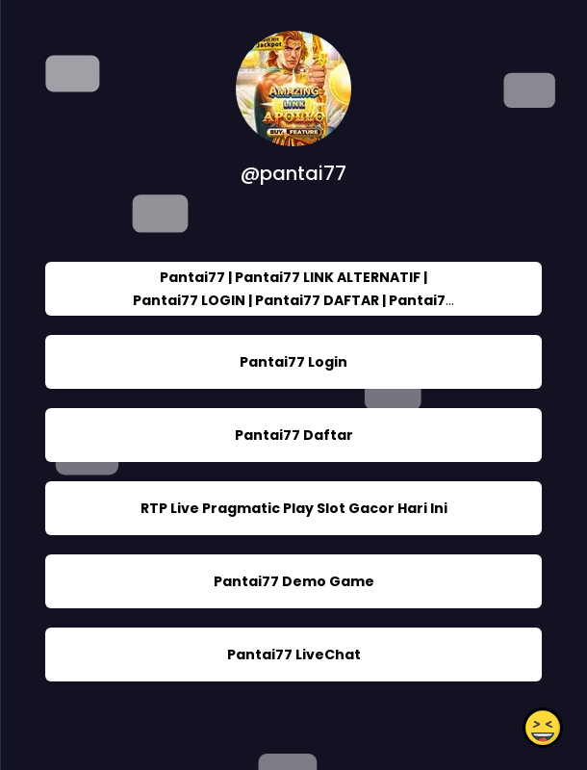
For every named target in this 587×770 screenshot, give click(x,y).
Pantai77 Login (293, 362)
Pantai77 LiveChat (294, 654)
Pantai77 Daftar (294, 435)
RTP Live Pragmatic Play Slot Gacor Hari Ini (293, 508)
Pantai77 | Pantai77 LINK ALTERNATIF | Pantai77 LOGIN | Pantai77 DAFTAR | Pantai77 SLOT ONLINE (293, 300)
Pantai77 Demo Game (294, 581)
